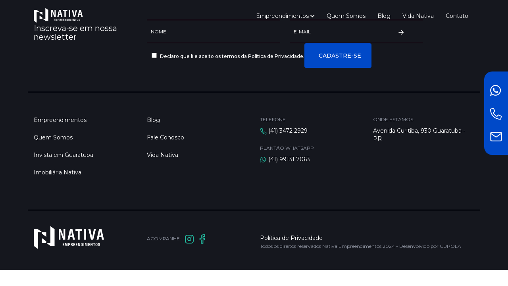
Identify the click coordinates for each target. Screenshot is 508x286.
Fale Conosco (165, 137)
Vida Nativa (418, 15)
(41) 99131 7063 (289, 159)
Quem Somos (346, 15)
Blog (384, 15)
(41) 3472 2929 (288, 130)
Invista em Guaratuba (63, 154)
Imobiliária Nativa (57, 172)
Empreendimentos (285, 15)
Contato (457, 15)
